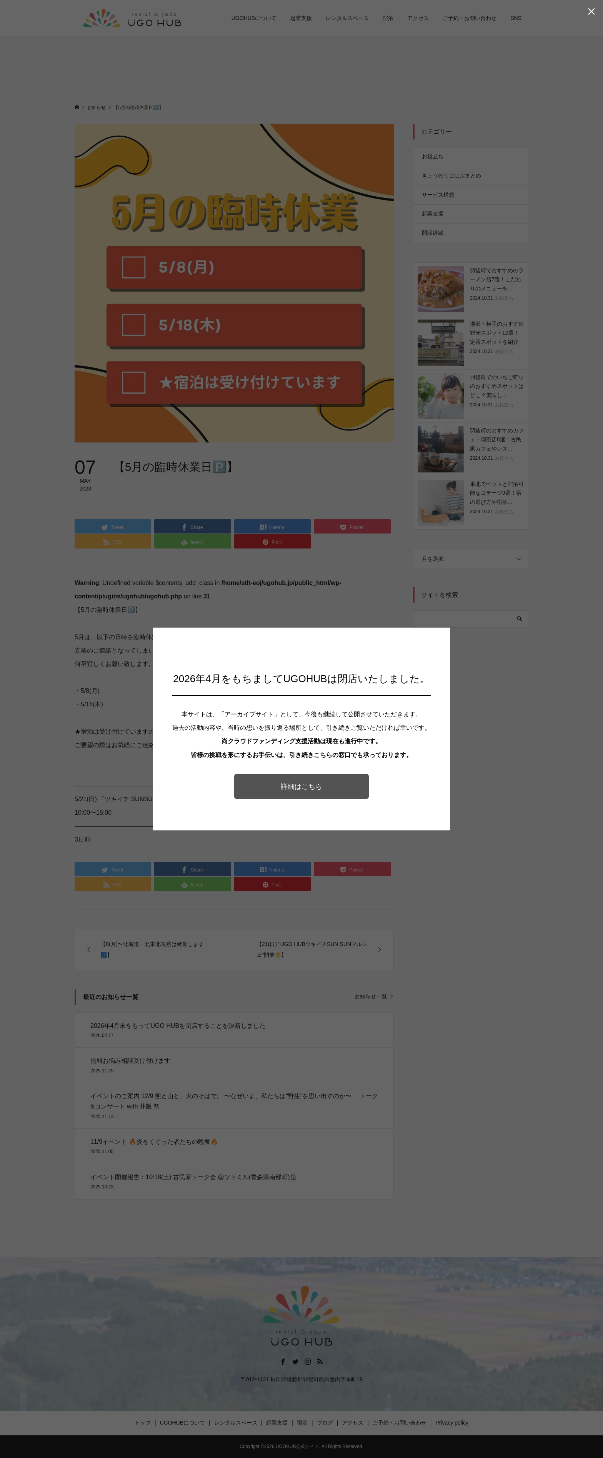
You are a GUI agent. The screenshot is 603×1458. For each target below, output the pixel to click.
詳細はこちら (301, 786)
